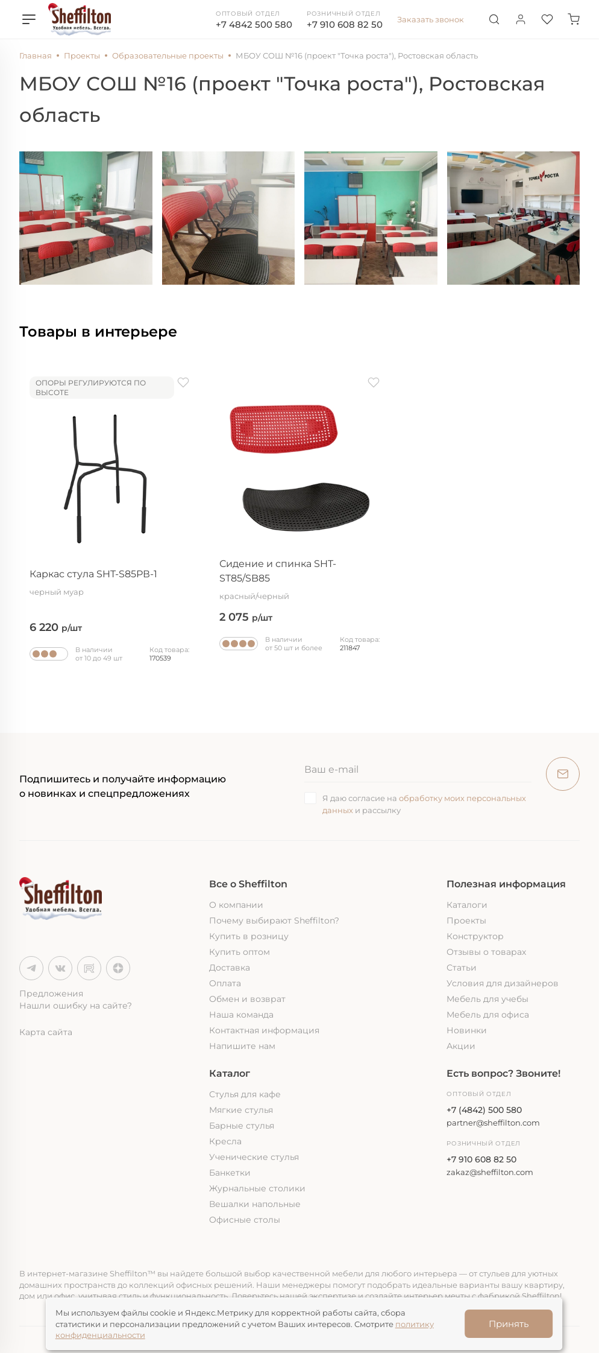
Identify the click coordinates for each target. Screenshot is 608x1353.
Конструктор (475, 936)
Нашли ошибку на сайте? (75, 1005)
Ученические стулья (254, 1157)
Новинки (467, 1030)
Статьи (462, 967)
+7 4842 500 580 (254, 24)
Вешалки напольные (255, 1204)
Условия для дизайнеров (503, 983)
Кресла (225, 1141)
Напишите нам (242, 1046)
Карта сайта (45, 1032)
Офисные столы (244, 1219)
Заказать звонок (430, 19)
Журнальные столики (257, 1188)
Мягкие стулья (241, 1109)
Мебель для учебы (487, 998)
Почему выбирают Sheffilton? (274, 920)
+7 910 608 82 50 (345, 24)
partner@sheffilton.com (493, 1122)
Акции (461, 1046)
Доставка (229, 967)
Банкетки (230, 1172)
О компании (236, 904)
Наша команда (241, 1014)
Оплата (225, 983)
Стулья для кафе (245, 1094)
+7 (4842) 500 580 (484, 1109)
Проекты (466, 920)
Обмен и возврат (247, 998)
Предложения (51, 993)
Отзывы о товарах (486, 951)
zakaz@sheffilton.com (490, 1172)
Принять (508, 1323)
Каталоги (467, 904)
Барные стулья (241, 1125)
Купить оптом (239, 951)
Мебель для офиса (488, 1014)
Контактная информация (264, 1030)
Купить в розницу (249, 936)
